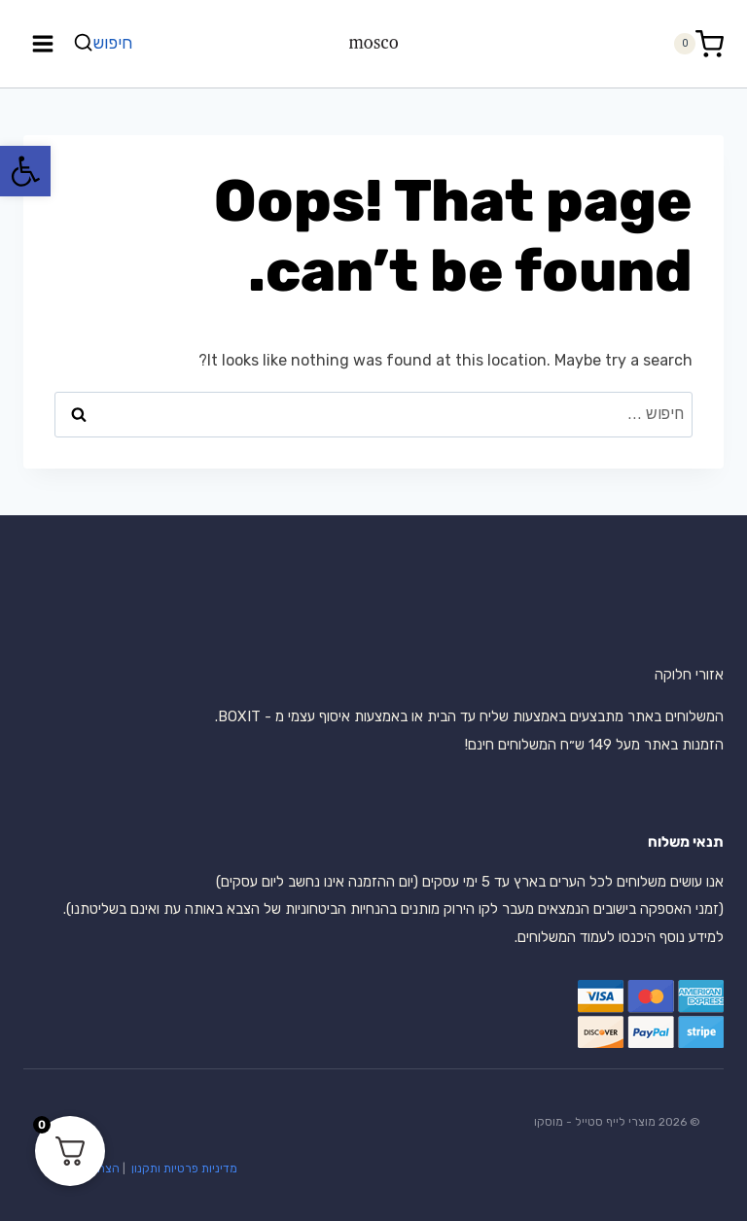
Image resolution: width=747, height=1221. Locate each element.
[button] (25, 171)
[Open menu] (43, 43)
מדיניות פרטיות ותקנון (182, 1168)
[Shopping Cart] (698, 44)
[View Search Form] (105, 43)
